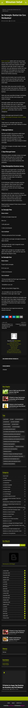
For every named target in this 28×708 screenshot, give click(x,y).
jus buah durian (15, 424)
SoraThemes (11, 705)
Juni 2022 (14, 609)
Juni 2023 (14, 584)
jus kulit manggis (16, 426)
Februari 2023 (14, 591)
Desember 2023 (14, 573)
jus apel (11, 419)
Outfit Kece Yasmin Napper (14, 349)
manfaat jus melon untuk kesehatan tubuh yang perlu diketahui (13, 456)
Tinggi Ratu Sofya (14, 346)
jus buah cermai (6, 424)
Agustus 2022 (14, 604)
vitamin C (5, 110)
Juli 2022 (14, 606)
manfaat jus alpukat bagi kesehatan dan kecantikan (11, 437)
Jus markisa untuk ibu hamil (9, 429)
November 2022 (14, 597)
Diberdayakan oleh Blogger (14, 563)
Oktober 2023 (14, 577)
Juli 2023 (14, 582)
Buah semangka (5, 61)
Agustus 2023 (14, 579)
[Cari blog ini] (11, 545)
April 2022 (14, 613)
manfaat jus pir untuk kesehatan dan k (11, 458)
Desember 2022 (14, 595)
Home (8, 703)
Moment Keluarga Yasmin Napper (14, 344)
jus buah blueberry (19, 419)
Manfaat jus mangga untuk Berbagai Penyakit (12, 453)
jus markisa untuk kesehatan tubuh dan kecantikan (13, 431)
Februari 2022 (14, 618)
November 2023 (14, 575)
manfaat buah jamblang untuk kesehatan (11, 434)
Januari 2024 (14, 570)
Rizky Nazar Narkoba (14, 345)
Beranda (4, 9)
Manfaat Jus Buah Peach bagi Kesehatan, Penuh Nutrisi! (15, 638)
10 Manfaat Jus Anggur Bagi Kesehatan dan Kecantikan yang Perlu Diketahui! (17, 398)
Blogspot (22, 705)
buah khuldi (5, 419)
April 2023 (14, 588)
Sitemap (4, 652)
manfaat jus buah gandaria (9, 444)
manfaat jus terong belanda (9, 463)
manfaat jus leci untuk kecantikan (10, 449)
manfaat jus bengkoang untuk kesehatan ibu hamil (13, 439)
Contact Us (18, 703)
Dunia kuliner (5, 21)
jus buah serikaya (7, 426)
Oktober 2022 (14, 600)
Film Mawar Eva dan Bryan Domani (14, 352)
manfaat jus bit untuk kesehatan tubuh (11, 441)
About (13, 703)
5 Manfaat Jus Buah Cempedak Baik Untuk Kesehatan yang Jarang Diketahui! (17, 405)
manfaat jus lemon (7, 451)
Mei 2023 (14, 586)
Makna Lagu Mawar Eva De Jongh (14, 351)
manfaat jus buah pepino (8, 446)
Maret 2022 (14, 615)
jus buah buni (6, 421)
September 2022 (14, 602)
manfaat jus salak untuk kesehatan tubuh (11, 461)
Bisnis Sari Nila (14, 348)
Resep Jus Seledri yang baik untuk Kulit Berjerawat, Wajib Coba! (17, 391)
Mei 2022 (14, 611)
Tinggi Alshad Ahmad (14, 342)
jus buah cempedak (15, 421)
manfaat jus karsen (20, 446)
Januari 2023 (14, 593)
